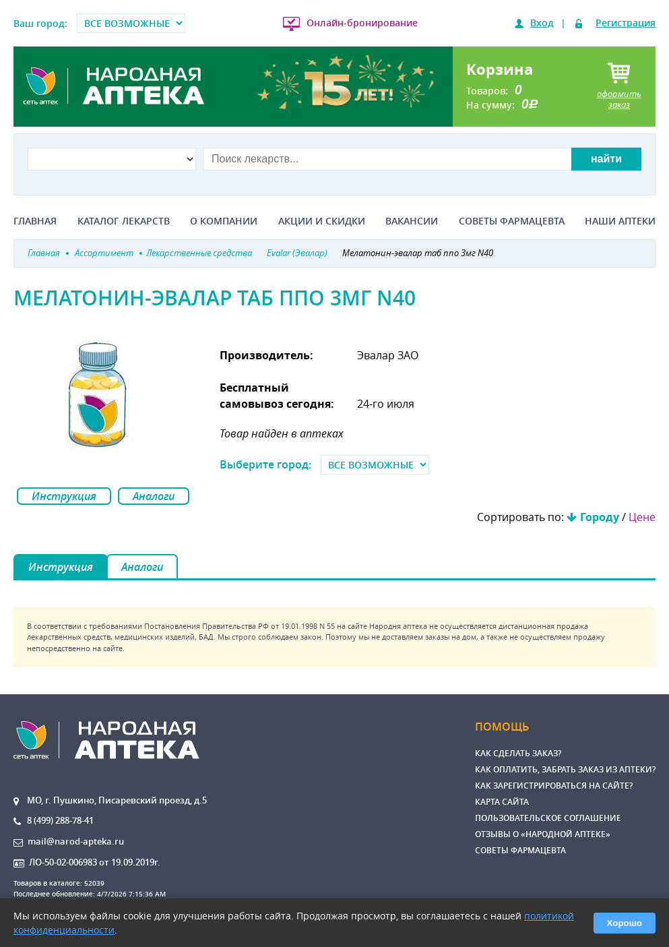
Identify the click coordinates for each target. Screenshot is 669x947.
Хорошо (624, 923)
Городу (599, 517)
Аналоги (153, 496)
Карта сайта (502, 801)
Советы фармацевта (512, 221)
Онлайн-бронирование (362, 22)
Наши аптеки (620, 221)
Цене (642, 517)
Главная (35, 221)
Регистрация (626, 22)
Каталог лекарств (123, 221)
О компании (223, 221)
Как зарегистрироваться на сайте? (554, 785)
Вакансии (411, 221)
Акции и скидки (321, 221)
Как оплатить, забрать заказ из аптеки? (565, 769)
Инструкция (64, 496)
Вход (542, 22)
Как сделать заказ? (518, 753)
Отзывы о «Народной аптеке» (542, 834)
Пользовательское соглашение (548, 818)
